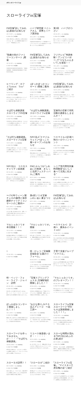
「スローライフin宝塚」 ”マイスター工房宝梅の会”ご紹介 (63, 365)
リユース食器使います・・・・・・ (40, 334)
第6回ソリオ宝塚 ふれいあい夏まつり (40, 196)
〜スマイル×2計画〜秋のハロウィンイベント (63, 140)
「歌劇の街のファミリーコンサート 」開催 (16, 57)
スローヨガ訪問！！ (16, 362)
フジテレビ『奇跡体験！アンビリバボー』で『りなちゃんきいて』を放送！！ (63, 59)
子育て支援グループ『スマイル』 (63, 252)
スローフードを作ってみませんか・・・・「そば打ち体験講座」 (17, 337)
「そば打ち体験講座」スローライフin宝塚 (40, 112)
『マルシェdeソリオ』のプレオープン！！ (63, 279)
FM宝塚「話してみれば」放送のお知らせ (16, 29)
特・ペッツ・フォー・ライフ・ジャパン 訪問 (16, 280)
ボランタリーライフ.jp (13, 2)
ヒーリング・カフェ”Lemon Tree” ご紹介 (16, 87)
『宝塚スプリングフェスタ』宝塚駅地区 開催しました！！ (40, 280)
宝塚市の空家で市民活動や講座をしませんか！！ (63, 113)
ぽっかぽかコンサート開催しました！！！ (16, 307)
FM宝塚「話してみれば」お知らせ (63, 196)
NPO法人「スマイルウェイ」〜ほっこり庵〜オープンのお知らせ (40, 141)
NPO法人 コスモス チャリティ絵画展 (17, 167)
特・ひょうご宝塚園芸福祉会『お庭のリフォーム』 (40, 254)
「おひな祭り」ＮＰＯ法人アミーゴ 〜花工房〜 (40, 307)
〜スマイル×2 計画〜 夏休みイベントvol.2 (63, 227)
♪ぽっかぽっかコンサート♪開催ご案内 (39, 85)
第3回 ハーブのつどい (63, 29)
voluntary (19, 34)
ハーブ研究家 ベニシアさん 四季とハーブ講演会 (40, 31)
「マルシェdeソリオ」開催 (40, 226)
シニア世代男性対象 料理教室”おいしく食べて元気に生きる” (64, 170)
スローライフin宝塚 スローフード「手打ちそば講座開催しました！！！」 (64, 308)
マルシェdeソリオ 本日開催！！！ (16, 226)
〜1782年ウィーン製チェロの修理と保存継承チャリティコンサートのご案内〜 (16, 199)
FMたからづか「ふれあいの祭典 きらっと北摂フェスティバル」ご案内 (40, 170)
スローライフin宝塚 (12, 36)
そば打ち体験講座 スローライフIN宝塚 (16, 112)
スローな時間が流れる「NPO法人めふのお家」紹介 (63, 336)
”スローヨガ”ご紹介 (40, 362)
